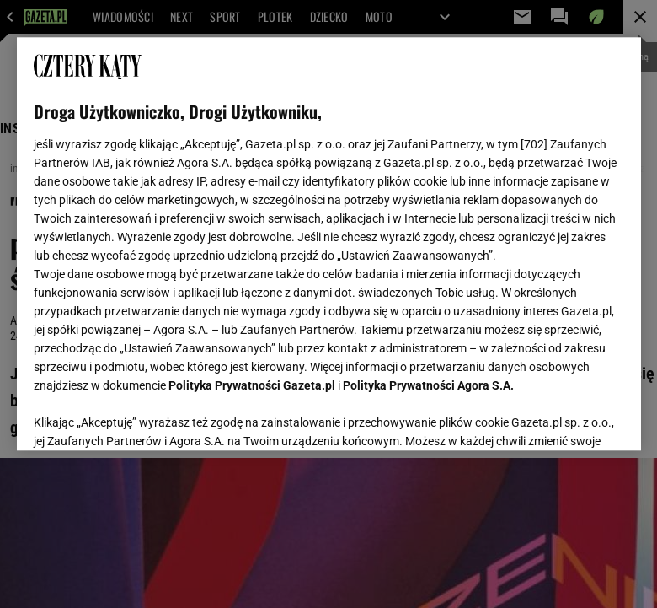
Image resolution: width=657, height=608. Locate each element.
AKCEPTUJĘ (566, 417)
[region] (329, 243)
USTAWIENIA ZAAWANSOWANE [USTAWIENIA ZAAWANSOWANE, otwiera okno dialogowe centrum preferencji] (143, 416)
